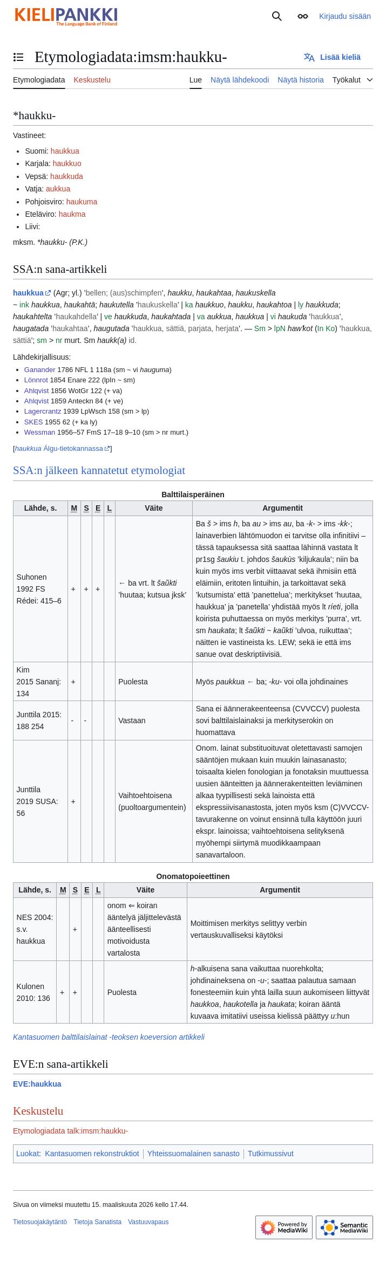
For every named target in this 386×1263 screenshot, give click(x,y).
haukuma (82, 201)
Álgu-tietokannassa (59, 448)
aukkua (58, 188)
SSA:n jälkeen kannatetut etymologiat (99, 470)
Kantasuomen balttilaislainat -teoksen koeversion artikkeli (109, 1037)
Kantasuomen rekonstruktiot (92, 1153)
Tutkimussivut (271, 1153)
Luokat (27, 1153)
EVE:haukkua (37, 1084)
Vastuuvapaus (148, 1222)
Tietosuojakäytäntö (40, 1222)
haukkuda (66, 176)
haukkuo (67, 163)
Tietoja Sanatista (97, 1222)
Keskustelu (38, 1110)
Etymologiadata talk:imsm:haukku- (70, 1131)
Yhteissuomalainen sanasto (193, 1153)
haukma (72, 214)
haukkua (65, 151)
